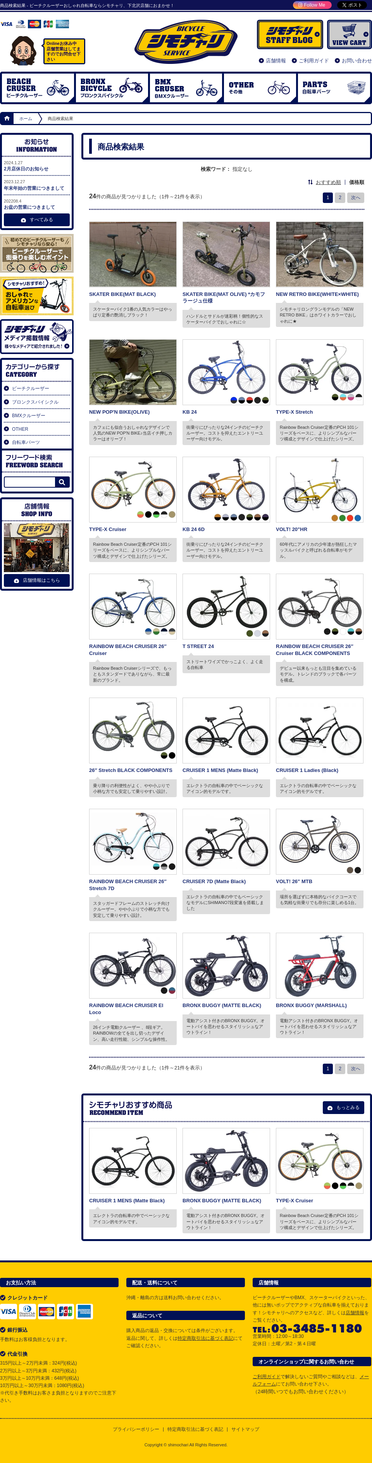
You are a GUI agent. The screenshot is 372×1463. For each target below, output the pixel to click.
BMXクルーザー (28, 415)
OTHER (260, 88)
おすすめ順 (328, 182)
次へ (355, 197)
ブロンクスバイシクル (112, 88)
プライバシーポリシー (136, 1429)
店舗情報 (276, 61)
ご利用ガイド (314, 61)
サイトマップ (245, 1429)
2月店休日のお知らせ (37, 166)
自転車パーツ (334, 88)
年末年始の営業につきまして (37, 185)
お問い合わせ (357, 61)
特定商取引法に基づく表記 (205, 1338)
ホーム (7, 118)
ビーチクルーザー (38, 88)
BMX (186, 88)
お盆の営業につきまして (37, 204)
